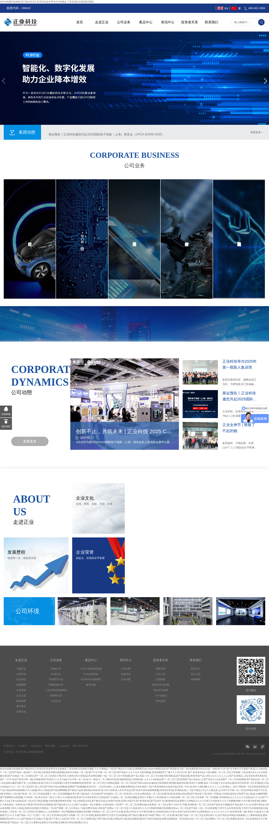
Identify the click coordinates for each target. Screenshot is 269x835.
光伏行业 (56, 701)
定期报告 (160, 679)
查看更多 (30, 441)
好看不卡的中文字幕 (176, 804)
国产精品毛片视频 (220, 804)
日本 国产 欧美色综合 (193, 772)
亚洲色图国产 (158, 772)
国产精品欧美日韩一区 (177, 768)
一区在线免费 (210, 808)
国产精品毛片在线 (123, 768)
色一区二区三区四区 (25, 811)
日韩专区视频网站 (72, 783)
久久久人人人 (221, 776)
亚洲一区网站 (214, 793)
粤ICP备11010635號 (256, 754)
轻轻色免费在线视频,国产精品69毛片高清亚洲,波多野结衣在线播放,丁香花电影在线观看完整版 (47, 1)
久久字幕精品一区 (103, 768)
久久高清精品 (159, 797)
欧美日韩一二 (93, 786)
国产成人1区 (36, 786)
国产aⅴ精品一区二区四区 (20, 776)
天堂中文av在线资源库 (229, 808)
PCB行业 (56, 674)
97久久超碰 (30, 790)
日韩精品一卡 (46, 808)
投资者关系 (189, 22)
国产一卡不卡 (6, 779)
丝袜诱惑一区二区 (156, 804)
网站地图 (50, 745)
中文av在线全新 (226, 783)
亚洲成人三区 (10, 793)
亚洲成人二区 (229, 786)
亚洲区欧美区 (167, 793)
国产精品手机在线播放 (55, 786)
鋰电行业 (56, 668)
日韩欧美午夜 (120, 818)
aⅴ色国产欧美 (113, 801)
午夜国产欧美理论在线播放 (39, 804)
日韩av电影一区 (143, 786)
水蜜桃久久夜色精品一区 (105, 804)
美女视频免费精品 (125, 786)
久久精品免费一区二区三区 (180, 797)
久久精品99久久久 (138, 808)
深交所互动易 (160, 690)
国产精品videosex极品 (145, 783)
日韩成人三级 (78, 808)
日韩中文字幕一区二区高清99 (235, 790)
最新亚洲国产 (101, 815)
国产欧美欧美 (142, 801)
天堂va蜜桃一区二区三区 (217, 772)
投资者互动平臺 (160, 684)
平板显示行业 (56, 679)
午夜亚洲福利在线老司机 (164, 786)
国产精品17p (73, 790)
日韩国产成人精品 (245, 793)
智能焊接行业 (56, 684)
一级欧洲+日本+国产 (221, 768)
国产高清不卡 (157, 801)
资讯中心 (167, 22)
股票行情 (160, 668)
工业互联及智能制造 (56, 690)
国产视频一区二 (62, 808)
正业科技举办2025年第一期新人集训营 (74, 132)
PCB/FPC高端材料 (91, 679)
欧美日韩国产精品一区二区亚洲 (158, 815)
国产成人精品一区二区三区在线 (146, 776)
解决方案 (91, 684)
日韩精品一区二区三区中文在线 (107, 811)
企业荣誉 (21, 690)
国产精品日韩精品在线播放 (231, 815)
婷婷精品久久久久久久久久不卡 (216, 811)
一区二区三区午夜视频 (118, 776)
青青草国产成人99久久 (202, 776)
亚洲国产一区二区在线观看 (231, 779)
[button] (3, 81)
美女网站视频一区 (97, 776)
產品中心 (145, 22)
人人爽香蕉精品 (254, 815)
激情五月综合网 (49, 822)
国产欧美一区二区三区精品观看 (34, 793)
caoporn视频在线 (155, 768)
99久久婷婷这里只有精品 (74, 776)
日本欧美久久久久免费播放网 (225, 801)
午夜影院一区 (243, 786)
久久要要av (34, 822)
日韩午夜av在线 (104, 818)
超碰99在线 (182, 783)
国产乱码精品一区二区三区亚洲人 (117, 793)
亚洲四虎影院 (258, 786)
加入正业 (196, 674)
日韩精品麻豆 (228, 793)
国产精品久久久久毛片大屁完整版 (134, 772)
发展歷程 (21, 684)
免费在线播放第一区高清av (175, 818)
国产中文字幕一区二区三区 (102, 772)
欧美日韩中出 (192, 811)
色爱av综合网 (182, 793)
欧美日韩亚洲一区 (244, 783)
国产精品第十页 (198, 793)
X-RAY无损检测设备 (91, 668)
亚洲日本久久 (252, 772)
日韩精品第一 (138, 779)
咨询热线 (160, 701)
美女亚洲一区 (45, 797)
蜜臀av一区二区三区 (219, 818)
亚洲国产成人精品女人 (191, 779)
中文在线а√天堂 (40, 818)
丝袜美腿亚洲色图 (166, 783)
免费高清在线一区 (239, 818)
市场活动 (126, 674)
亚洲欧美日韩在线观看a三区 (72, 822)
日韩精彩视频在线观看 (159, 808)
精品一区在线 (210, 783)
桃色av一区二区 (179, 808)
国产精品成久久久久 (64, 804)
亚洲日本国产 (127, 801)
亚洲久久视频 (195, 783)
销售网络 (196, 679)
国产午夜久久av (57, 818)
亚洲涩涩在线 (166, 790)
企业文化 (21, 695)
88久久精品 (43, 790)
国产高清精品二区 (238, 776)
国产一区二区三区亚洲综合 (49, 815)
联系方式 (196, 668)
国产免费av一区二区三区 (115, 808)
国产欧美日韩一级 (23, 779)
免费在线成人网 (93, 808)
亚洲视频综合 (139, 768)
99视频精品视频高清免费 (77, 811)
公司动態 (126, 668)
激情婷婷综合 (171, 801)
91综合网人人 (108, 786)
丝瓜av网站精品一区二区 (147, 793)
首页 (79, 22)
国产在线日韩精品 (151, 818)
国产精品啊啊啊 (58, 790)
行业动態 (126, 679)
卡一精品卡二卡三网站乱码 (102, 779)
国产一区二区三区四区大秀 (47, 776)
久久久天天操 (59, 779)
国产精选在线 (183, 776)
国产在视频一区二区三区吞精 (78, 815)
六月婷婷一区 (30, 797)
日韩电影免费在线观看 (53, 772)
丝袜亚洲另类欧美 (257, 776)
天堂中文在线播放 (118, 815)
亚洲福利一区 (57, 811)
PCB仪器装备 (91, 674)
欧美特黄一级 (239, 811)
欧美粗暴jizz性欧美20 (92, 790)
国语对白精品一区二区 (76, 772)
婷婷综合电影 (31, 808)
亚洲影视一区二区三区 (199, 804)
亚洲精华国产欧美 (43, 779)
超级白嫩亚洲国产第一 (17, 783)
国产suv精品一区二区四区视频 (121, 797)
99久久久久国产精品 (20, 818)
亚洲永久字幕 (144, 797)
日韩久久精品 (17, 808)
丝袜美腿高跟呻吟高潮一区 (62, 801)
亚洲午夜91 (257, 804)
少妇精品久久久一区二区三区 (14, 786)
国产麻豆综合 (98, 801)
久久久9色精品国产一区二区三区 (162, 779)
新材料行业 (56, 695)
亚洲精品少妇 (261, 783)
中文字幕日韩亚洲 (250, 801)
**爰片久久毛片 (174, 772)
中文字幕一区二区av (78, 779)
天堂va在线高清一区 (20, 801)
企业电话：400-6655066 (73, 745)
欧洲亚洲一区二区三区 (93, 783)
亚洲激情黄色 (123, 779)
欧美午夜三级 (77, 793)
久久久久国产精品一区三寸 (21, 815)
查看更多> (256, 132)
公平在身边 (161, 695)
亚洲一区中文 (185, 786)
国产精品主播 (135, 815)
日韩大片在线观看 (53, 783)
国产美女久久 (210, 779)
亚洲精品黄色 (36, 783)
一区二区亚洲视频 (60, 793)
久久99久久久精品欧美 (64, 797)
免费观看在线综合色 (199, 768)
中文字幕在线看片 (146, 811)
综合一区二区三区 (199, 818)
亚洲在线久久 (210, 815)
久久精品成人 (213, 790)
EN (226, 8)
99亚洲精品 (169, 776)
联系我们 (211, 22)
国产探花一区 (195, 808)
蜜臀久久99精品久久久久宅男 (194, 801)
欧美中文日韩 (83, 797)
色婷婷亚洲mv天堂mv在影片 (170, 811)
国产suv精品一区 (83, 804)
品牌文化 (21, 711)
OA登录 (22, 745)
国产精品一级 (19, 772)
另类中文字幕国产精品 (243, 768)
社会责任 (21, 679)
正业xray (36, 745)
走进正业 (101, 22)
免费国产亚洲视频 (76, 786)
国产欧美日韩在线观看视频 (145, 790)
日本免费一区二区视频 (206, 797)
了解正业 (21, 668)
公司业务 (123, 22)
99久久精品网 (199, 786)
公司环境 (21, 674)
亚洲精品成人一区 (184, 790)
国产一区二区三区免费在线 (132, 804)
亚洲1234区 (130, 811)
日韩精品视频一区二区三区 (119, 783)
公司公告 (160, 674)
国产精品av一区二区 (17, 822)
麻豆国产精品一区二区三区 (188, 815)
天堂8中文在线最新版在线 (254, 808)
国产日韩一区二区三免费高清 (80, 818)
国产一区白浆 (33, 772)
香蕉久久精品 (98, 797)
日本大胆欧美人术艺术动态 (117, 790)
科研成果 (21, 701)
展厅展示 (21, 706)
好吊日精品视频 (39, 801)
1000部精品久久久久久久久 (232, 797)
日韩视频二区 (238, 772)
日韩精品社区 (83, 801)
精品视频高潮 (134, 818)
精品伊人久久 (253, 797)
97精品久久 (199, 790)
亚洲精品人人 (42, 811)
